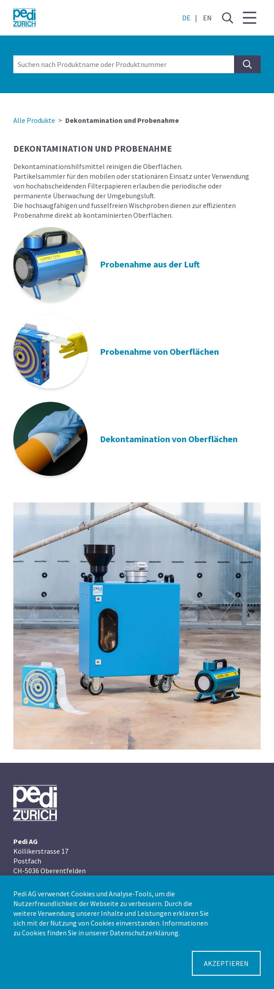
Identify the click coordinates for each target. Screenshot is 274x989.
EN (207, 17)
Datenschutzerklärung (144, 932)
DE (186, 17)
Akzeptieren (226, 963)
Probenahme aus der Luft (150, 264)
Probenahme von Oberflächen (159, 351)
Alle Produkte (34, 120)
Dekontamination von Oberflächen (169, 438)
